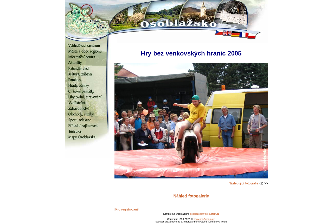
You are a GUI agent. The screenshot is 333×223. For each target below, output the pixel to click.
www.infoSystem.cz (204, 219)
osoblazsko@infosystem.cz (204, 214)
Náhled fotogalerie (191, 196)
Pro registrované (126, 209)
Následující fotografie (243, 183)
